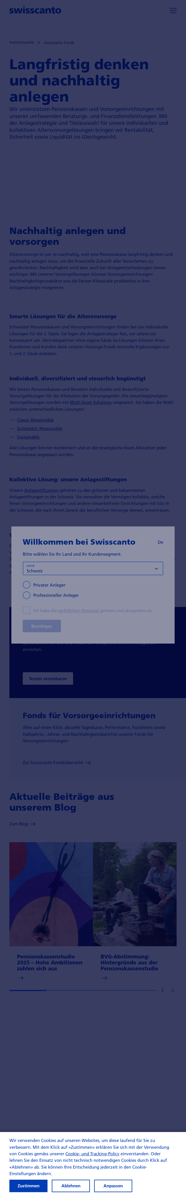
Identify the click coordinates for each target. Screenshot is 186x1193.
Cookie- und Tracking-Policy (92, 1159)
